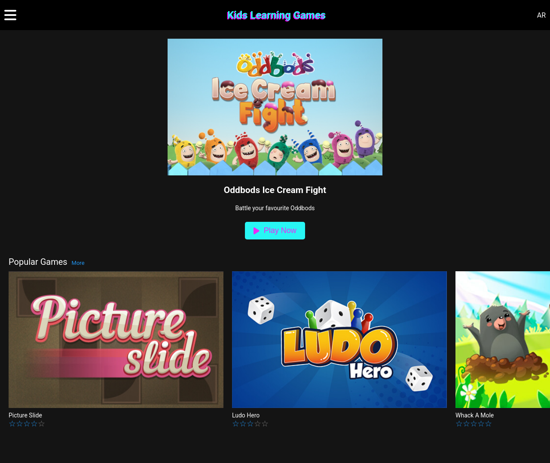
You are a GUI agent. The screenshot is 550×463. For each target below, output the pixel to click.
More (78, 263)
